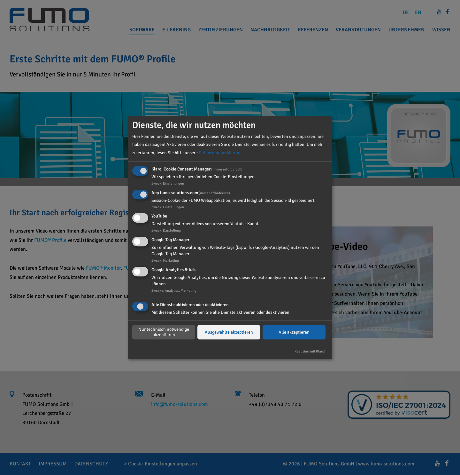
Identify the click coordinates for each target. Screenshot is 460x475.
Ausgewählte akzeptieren (229, 332)
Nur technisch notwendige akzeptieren (163, 332)
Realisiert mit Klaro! (310, 351)
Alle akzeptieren (294, 332)
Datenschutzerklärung (220, 152)
